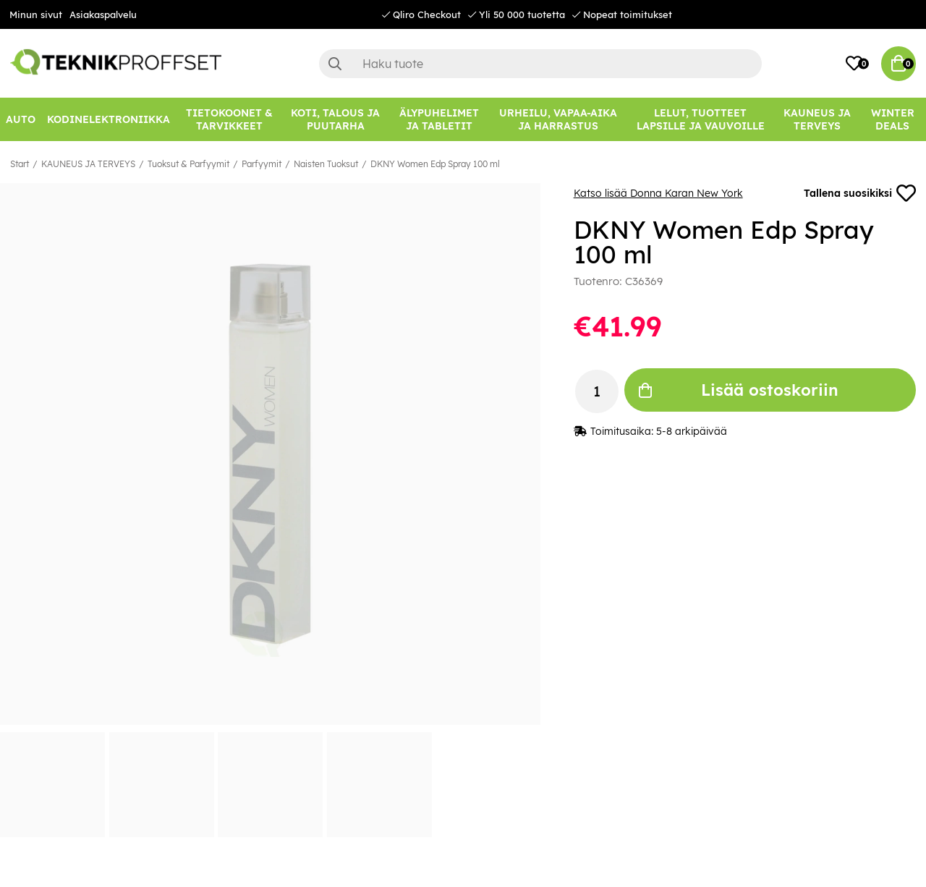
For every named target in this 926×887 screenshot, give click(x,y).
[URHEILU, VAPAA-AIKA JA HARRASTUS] (558, 119)
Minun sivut (35, 14)
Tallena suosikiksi (859, 193)
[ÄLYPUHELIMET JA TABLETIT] (438, 119)
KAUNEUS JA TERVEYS (88, 163)
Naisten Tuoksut (326, 163)
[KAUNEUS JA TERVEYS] (817, 119)
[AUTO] (20, 119)
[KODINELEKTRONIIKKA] (108, 119)
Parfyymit (261, 163)
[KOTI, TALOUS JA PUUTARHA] (335, 119)
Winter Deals (892, 119)
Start (19, 163)
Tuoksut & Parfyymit (188, 163)
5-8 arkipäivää (691, 431)
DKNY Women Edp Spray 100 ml (435, 163)
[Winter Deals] (892, 119)
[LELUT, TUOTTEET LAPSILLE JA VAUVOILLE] (700, 119)
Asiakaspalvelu (103, 14)
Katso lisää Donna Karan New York (658, 193)
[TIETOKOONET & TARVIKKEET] (230, 119)
